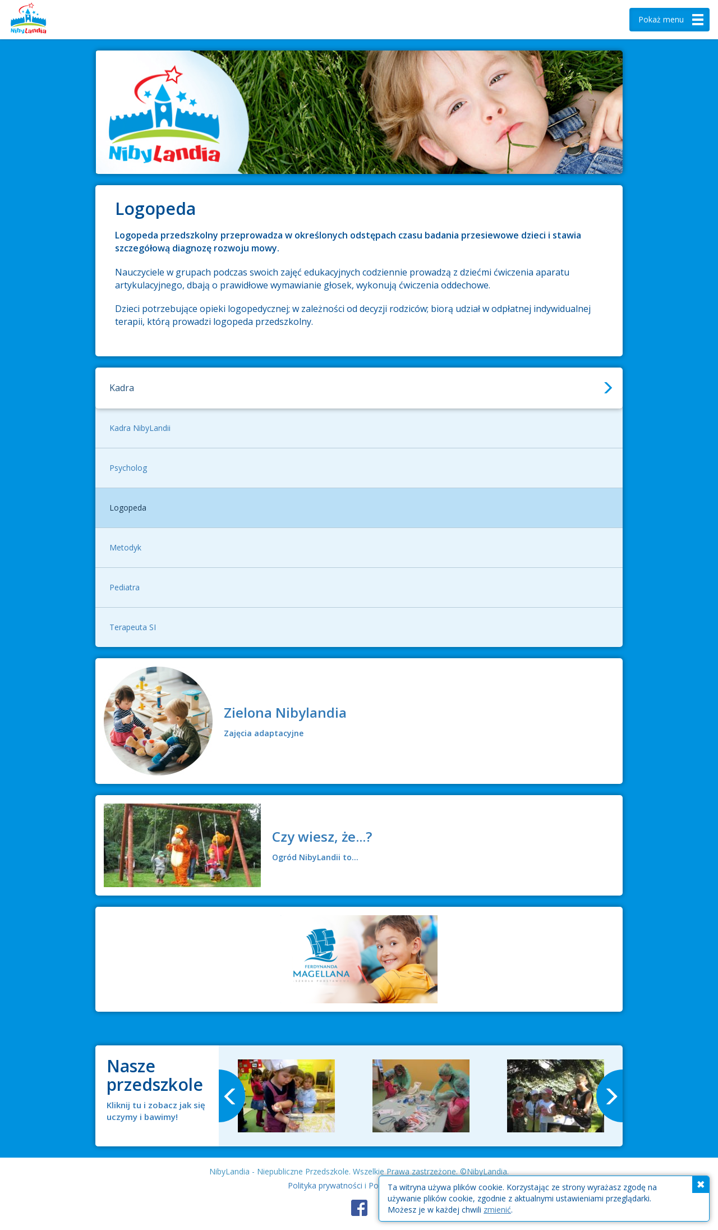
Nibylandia (44, 19)
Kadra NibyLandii (140, 428)
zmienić (497, 1209)
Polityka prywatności (325, 1185)
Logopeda (127, 507)
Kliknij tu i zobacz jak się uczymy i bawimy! (156, 1110)
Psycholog (128, 467)
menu (672, 19)
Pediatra (124, 587)
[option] (286, 1096)
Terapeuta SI (132, 627)
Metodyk (125, 547)
